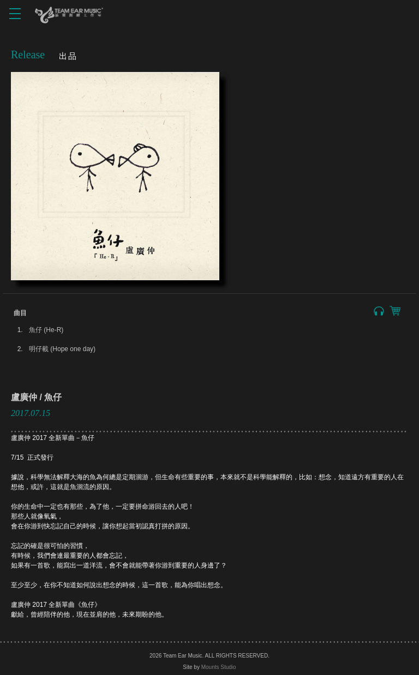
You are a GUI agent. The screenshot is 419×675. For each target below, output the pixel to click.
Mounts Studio (218, 667)
